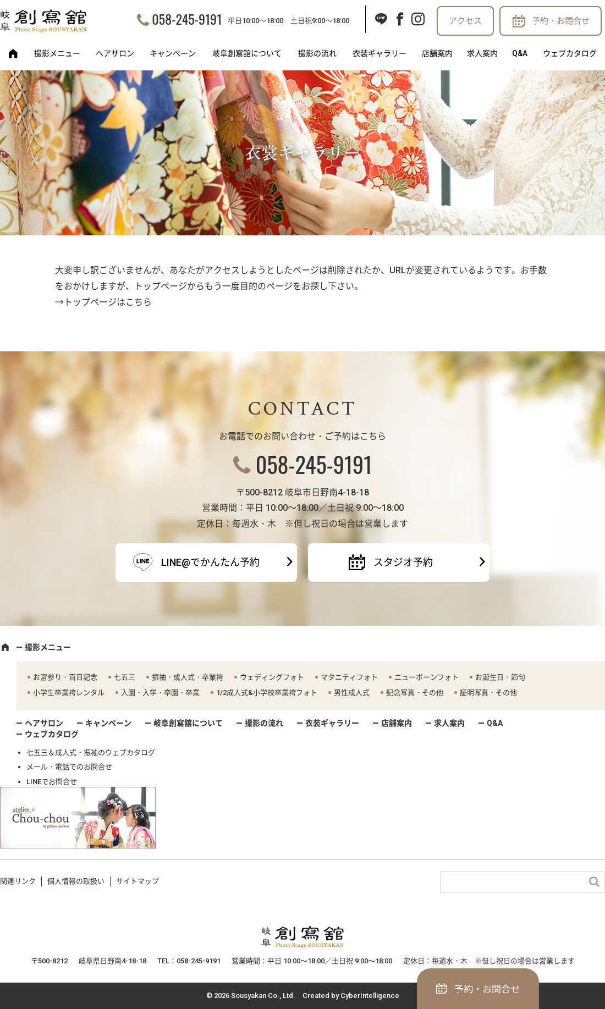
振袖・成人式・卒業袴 (187, 677)
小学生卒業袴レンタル (69, 692)
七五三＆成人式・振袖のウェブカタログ (90, 752)
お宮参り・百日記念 (65, 677)
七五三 (124, 677)
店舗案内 (437, 53)
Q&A (519, 53)
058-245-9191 (187, 19)
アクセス (465, 21)
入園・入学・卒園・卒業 (160, 692)
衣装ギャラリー (379, 53)
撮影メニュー (57, 53)
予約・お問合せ (561, 21)
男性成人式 (352, 692)
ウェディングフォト (272, 677)
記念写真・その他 (414, 692)
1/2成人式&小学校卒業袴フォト (266, 692)
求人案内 (482, 53)
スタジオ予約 (403, 562)
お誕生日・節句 (500, 677)
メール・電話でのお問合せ (69, 767)
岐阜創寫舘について (247, 53)
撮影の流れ (317, 53)
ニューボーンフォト (426, 677)
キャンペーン (173, 53)
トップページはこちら (108, 302)
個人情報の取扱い (76, 881)
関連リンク (18, 881)
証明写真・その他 (488, 692)
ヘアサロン (115, 53)
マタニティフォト (349, 677)
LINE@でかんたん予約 (210, 562)
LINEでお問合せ (51, 782)
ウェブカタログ (570, 53)
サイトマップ (137, 881)
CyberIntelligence (369, 995)
